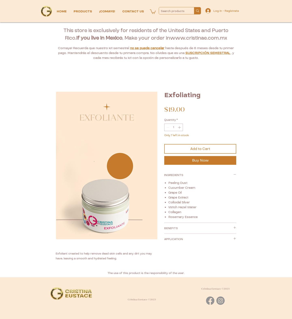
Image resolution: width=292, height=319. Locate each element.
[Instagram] (220, 300)
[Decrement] (167, 127)
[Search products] (173, 11)
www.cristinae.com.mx (198, 38)
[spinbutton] (173, 127)
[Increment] (179, 127)
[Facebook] (210, 300)
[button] (83, 11)
